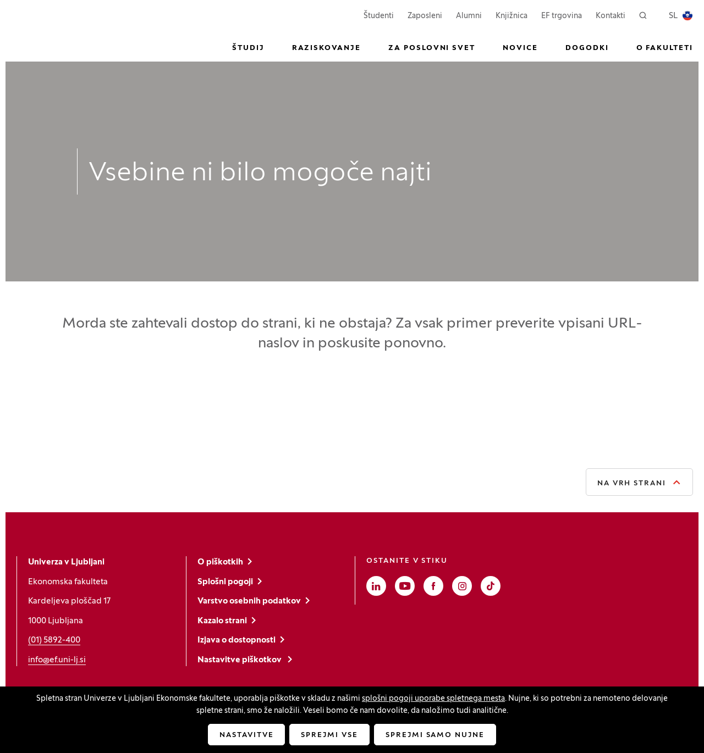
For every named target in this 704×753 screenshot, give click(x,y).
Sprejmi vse (329, 735)
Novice (520, 48)
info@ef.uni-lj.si (57, 660)
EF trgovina (561, 15)
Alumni (469, 16)
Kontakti (610, 16)
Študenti (379, 15)
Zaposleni (425, 15)
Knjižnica (511, 16)
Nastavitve (246, 735)
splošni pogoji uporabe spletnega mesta (433, 698)
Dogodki (587, 48)
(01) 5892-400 (54, 640)
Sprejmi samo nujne (435, 735)
